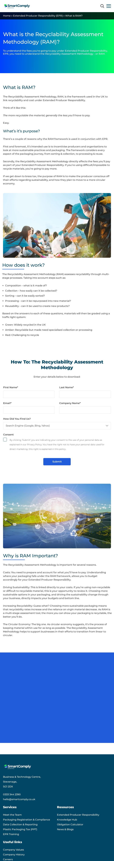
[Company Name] (85, 410)
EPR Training (11, 834)
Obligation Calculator (70, 824)
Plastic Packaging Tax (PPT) (20, 829)
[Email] (29, 410)
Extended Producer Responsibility (78, 814)
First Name (10, 387)
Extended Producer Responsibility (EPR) (38, 15)
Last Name (66, 387)
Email (7, 403)
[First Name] (29, 394)
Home (7, 15)
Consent (8, 434)
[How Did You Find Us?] (57, 425)
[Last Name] (85, 394)
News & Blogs (65, 829)
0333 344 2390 (12, 794)
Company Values (13, 849)
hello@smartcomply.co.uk (19, 799)
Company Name (70, 403)
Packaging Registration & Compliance (26, 819)
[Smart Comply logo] (17, 6)
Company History (14, 854)
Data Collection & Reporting (20, 824)
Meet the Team (12, 814)
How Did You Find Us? (17, 418)
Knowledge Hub (67, 819)
